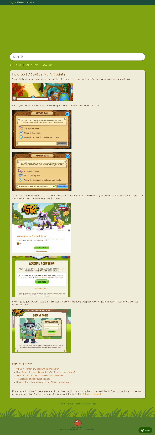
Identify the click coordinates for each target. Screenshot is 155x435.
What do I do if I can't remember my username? (40, 376)
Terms (78, 404)
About (70, 404)
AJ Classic (16, 65)
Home (62, 404)
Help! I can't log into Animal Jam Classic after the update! (45, 372)
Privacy (86, 404)
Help (94, 404)
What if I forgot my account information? (37, 369)
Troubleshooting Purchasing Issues (33, 379)
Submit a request (92, 394)
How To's (47, 65)
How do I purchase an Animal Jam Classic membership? (43, 382)
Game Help (31, 65)
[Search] (77, 57)
